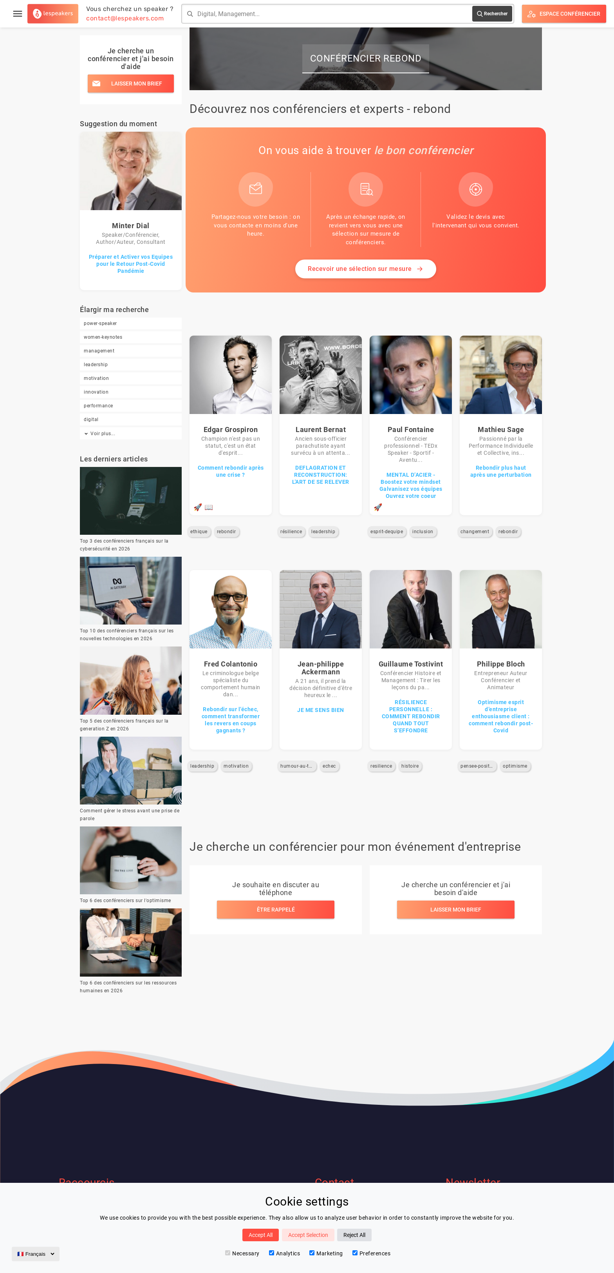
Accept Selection (308, 1235)
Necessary (242, 1253)
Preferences (371, 1253)
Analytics (284, 1253)
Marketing (326, 1253)
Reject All (354, 1235)
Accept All (261, 1235)
